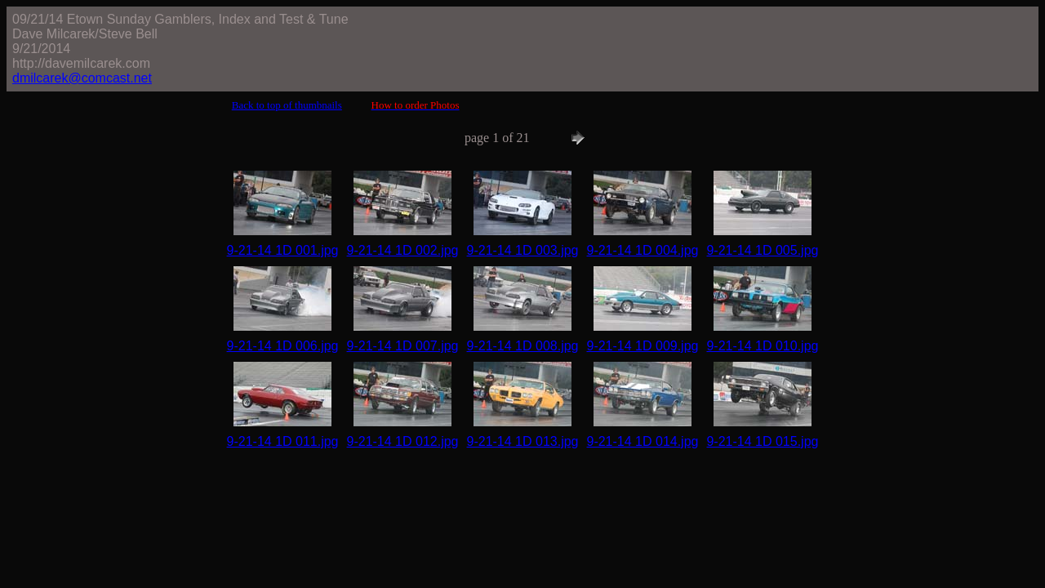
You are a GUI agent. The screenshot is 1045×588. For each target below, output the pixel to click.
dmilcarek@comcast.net (82, 78)
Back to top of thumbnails (287, 105)
